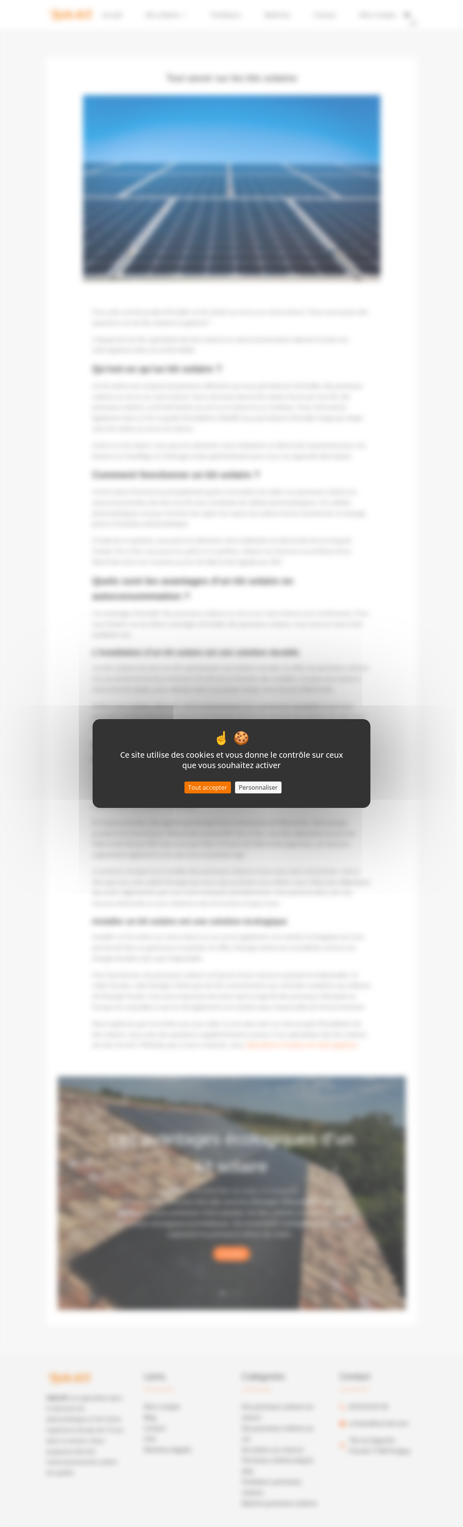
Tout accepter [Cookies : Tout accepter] (207, 787)
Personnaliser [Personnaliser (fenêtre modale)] (258, 787)
